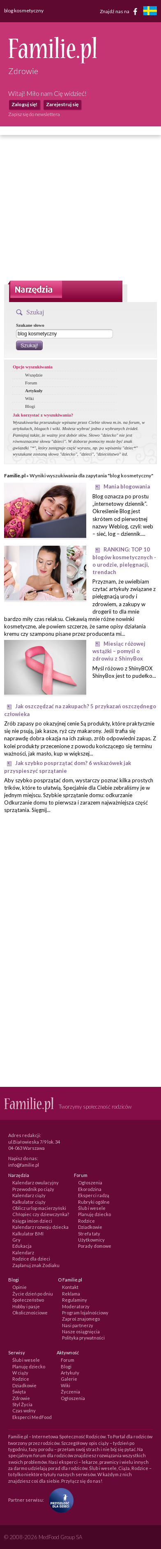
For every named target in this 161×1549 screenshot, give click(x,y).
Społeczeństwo (28, 1299)
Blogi (30, 406)
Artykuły (34, 390)
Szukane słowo (30, 325)
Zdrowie (21, 1398)
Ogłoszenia (90, 1182)
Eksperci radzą (93, 1195)
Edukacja (22, 1246)
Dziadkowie (90, 1227)
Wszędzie (34, 374)
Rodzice (86, 1220)
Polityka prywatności (83, 1337)
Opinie (19, 1287)
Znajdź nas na (120, 11)
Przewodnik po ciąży (33, 1189)
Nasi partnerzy (77, 1325)
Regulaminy (74, 1299)
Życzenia (70, 1391)
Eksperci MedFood (32, 1417)
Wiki (29, 398)
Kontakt (70, 1287)
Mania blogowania (127, 486)
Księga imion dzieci (32, 1220)
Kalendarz (23, 1252)
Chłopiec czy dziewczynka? (40, 1214)
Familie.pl (14, 475)
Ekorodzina (89, 1189)
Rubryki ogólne (94, 1202)
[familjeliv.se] (150, 11)
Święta (19, 1391)
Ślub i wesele (92, 1208)
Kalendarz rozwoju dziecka (40, 1227)
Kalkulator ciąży (29, 1202)
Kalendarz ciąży (29, 1195)
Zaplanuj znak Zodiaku (36, 1265)
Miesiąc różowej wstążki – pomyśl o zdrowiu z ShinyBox (118, 651)
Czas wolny (24, 1410)
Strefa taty (89, 1233)
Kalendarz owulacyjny (35, 1182)
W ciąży (20, 1372)
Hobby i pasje (26, 1306)
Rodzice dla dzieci (31, 1258)
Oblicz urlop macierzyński (39, 1208)
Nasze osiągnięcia (81, 1331)
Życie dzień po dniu (32, 1293)
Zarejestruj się (62, 104)
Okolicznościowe (30, 1312)
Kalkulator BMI (28, 1233)
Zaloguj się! (24, 104)
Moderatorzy (76, 1306)
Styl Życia (22, 1404)
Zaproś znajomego (81, 1318)
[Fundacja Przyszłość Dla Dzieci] (59, 1499)
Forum (31, 382)
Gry (16, 1239)
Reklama (71, 1293)
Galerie (69, 1379)
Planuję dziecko (94, 1214)
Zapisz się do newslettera (34, 114)
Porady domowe (94, 1246)
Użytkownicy (91, 1239)
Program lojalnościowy (85, 1312)
